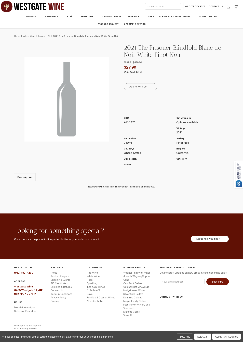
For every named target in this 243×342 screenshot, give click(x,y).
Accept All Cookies (226, 336)
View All (127, 315)
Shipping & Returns (61, 286)
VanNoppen (35, 325)
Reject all (202, 336)
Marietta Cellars (132, 311)
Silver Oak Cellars (133, 294)
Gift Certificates (195, 6)
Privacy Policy (58, 297)
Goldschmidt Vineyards (136, 286)
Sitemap (55, 301)
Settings (185, 336)
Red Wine (32, 16)
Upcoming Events (134, 24)
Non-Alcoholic (208, 16)
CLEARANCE (135, 16)
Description (24, 177)
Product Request (108, 24)
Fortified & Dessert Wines (176, 16)
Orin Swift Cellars (132, 283)
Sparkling (88, 16)
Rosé (70, 16)
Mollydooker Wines (134, 290)
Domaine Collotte (132, 297)
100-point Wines (111, 16)
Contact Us (216, 6)
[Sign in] (228, 6)
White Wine (53, 16)
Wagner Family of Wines (136, 272)
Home (54, 272)
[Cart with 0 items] (235, 6)
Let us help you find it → (209, 238)
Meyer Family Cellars (134, 301)
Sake (151, 16)
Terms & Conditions (61, 294)
